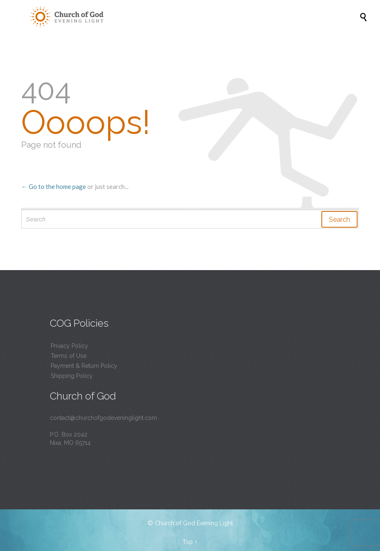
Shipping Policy (72, 375)
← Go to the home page (53, 186)
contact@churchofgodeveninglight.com (103, 417)
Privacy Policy (69, 346)
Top (188, 542)
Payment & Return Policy (84, 365)
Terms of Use (68, 355)
